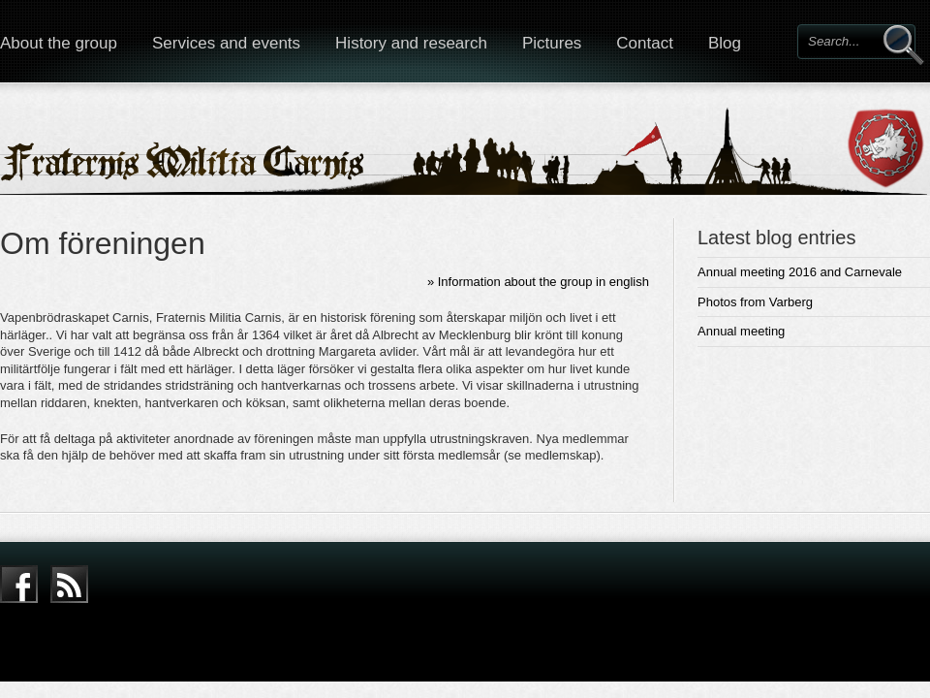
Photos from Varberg (755, 302)
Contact (644, 43)
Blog (724, 43)
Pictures (551, 43)
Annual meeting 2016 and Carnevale (800, 272)
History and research (411, 43)
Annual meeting (741, 331)
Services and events (226, 43)
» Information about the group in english (538, 281)
